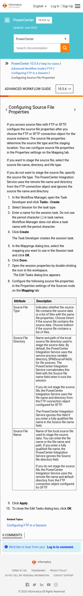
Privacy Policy (58, 570)
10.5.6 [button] (44, 20)
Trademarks (38, 570)
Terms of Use (19, 570)
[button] (40, 6)
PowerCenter (23, 20)
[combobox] (37, 47)
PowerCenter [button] (25, 39)
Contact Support (63, 575)
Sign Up (67, 6)
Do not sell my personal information (27, 575)
